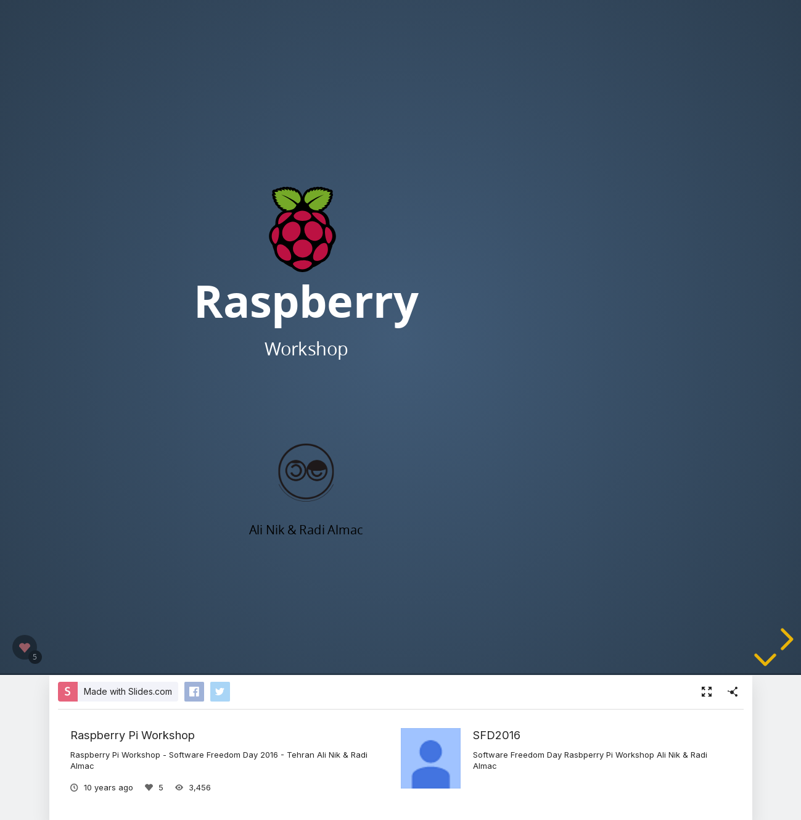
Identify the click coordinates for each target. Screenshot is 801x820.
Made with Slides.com (128, 691)
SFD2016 (496, 735)
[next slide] (785, 639)
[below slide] (765, 664)
